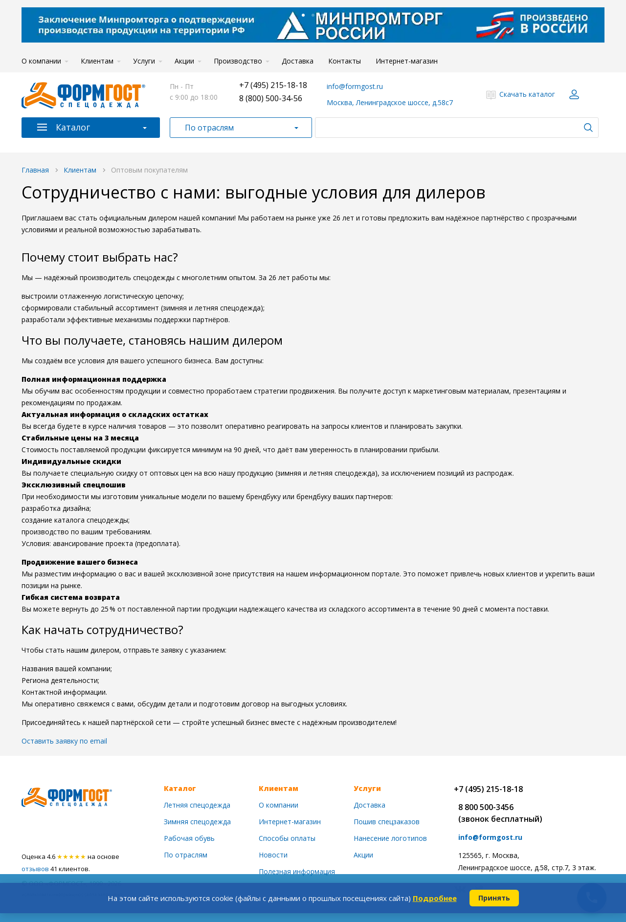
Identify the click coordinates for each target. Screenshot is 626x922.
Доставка (297, 61)
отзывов (35, 868)
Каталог (73, 127)
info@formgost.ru (355, 86)
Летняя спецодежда (197, 805)
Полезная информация (297, 871)
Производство (238, 61)
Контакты (344, 61)
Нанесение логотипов (390, 838)
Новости (273, 854)
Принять (494, 897)
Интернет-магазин (407, 61)
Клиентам (97, 61)
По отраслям (209, 127)
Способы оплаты (287, 838)
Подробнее (435, 898)
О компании (41, 61)
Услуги (144, 61)
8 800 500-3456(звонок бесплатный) (500, 813)
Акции (184, 61)
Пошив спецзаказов (387, 821)
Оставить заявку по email (64, 741)
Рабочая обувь (189, 838)
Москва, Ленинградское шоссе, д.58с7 (390, 102)
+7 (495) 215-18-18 (273, 85)
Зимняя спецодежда (197, 821)
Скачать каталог (527, 94)
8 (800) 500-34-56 (270, 98)
